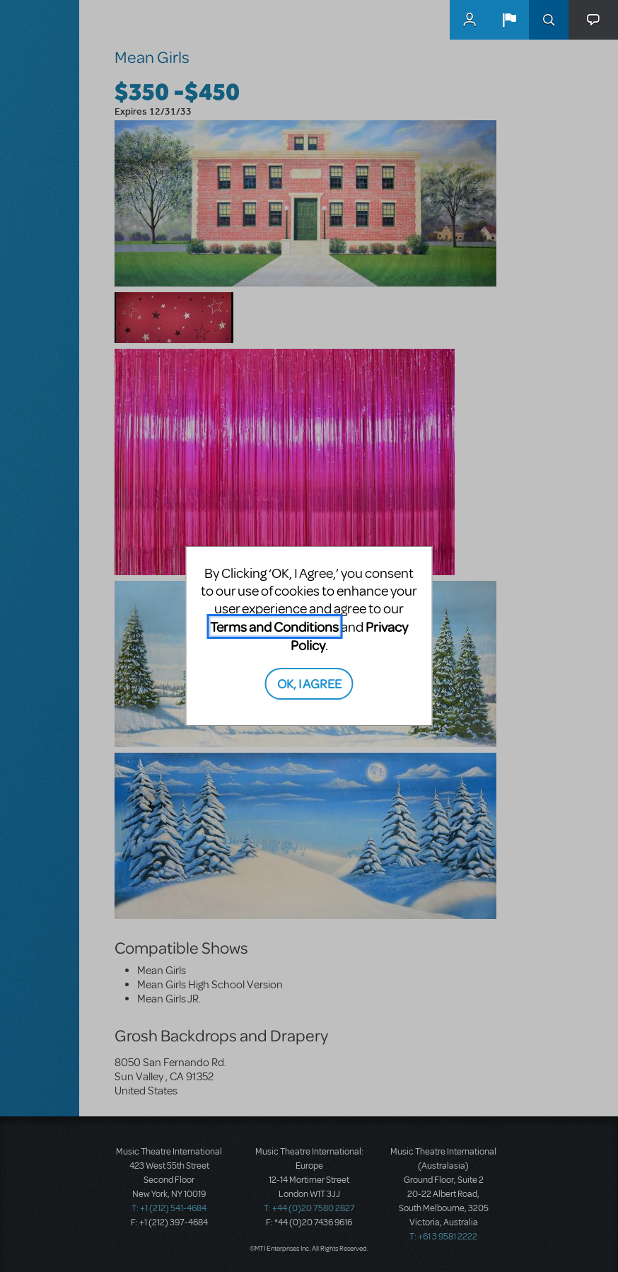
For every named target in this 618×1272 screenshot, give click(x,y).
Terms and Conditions (274, 626)
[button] (509, 20)
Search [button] (549, 20)
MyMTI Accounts (469, 20)
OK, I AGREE (309, 683)
